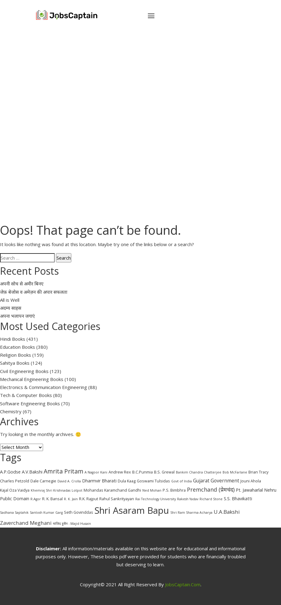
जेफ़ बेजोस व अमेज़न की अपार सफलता (33, 292)
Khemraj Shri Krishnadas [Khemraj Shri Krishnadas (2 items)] (50, 490)
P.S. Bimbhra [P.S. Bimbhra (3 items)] (174, 490)
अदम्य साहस (10, 308)
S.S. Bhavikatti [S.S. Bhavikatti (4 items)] (238, 498)
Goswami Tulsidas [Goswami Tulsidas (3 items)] (153, 481)
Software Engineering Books (30, 403)
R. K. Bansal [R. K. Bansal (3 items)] (52, 498)
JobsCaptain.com (182, 584)
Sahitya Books (15, 363)
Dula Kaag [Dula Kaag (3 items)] (127, 481)
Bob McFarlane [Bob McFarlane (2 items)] (235, 472)
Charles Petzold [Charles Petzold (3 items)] (14, 481)
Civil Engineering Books (24, 371)
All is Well (9, 300)
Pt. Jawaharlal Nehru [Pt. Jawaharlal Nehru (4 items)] (256, 490)
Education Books (17, 347)
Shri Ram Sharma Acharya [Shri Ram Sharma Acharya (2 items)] (191, 512)
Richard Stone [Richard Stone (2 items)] (211, 499)
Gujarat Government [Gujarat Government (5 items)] (216, 480)
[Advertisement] (140, 84)
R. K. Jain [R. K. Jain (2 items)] (71, 499)
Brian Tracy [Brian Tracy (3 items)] (258, 472)
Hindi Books (12, 339)
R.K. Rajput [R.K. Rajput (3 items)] (88, 498)
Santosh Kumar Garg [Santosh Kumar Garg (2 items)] (46, 512)
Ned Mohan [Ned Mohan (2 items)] (151, 490)
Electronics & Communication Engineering (43, 387)
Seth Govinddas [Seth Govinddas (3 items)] (78, 512)
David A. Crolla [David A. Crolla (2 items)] (69, 481)
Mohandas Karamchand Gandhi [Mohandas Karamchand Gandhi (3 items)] (112, 490)
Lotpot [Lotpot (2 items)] (77, 490)
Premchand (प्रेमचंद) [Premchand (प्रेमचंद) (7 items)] (211, 489)
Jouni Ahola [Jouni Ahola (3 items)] (250, 481)
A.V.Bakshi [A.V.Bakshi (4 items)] (32, 472)
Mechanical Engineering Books (31, 379)
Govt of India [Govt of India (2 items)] (181, 481)
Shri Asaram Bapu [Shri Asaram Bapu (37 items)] (131, 510)
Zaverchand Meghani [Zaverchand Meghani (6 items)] (26, 522)
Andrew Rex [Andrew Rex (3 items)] (120, 472)
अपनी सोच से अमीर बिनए (21, 284)
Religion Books (15, 355)
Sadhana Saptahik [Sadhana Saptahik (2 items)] (14, 512)
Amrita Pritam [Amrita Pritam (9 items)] (63, 471)
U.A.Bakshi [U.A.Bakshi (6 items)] (227, 511)
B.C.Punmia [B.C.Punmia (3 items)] (142, 472)
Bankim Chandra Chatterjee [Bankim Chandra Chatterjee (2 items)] (198, 472)
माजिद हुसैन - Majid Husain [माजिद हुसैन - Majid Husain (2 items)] (72, 523)
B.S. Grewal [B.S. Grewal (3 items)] (164, 472)
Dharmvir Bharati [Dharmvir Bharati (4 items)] (99, 481)
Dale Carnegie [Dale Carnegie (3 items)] (43, 481)
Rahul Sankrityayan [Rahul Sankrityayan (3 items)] (116, 498)
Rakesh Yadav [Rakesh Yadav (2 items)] (187, 499)
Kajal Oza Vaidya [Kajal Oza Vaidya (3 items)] (15, 490)
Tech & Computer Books (26, 395)
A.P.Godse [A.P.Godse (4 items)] (10, 472)
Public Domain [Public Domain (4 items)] (14, 498)
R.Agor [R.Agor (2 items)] (35, 499)
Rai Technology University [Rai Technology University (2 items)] (155, 499)
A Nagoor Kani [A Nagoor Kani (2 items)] (96, 472)
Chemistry (11, 411)
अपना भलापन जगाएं (17, 316)
